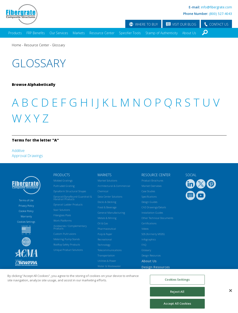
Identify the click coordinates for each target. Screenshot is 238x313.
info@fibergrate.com (216, 7)
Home (16, 45)
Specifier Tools (130, 33)
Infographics (149, 239)
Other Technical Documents (157, 218)
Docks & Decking (107, 202)
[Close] (230, 292)
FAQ (144, 244)
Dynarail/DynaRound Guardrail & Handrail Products (72, 198)
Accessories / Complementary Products (70, 227)
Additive (18, 150)
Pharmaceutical (107, 228)
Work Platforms (62, 220)
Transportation (106, 255)
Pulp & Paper (105, 234)
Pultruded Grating (64, 186)
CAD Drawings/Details (154, 207)
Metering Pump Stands (66, 239)
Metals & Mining (107, 218)
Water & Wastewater (109, 266)
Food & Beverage (107, 207)
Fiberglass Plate (62, 215)
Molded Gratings (63, 180)
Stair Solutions (61, 210)
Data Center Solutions (110, 196)
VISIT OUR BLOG (184, 24)
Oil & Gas (103, 223)
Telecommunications (110, 250)
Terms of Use (26, 200)
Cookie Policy (26, 211)
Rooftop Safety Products (66, 244)
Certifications (149, 223)
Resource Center (101, 33)
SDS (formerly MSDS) (153, 234)
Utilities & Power (107, 261)
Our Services (59, 33)
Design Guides (149, 202)
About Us (189, 33)
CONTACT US (218, 24)
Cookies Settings (177, 281)
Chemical (103, 191)
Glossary (58, 45)
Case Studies (148, 191)
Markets (79, 33)
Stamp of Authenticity (161, 33)
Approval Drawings (27, 155)
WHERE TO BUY (146, 24)
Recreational (105, 239)
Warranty (26, 216)
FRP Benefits (35, 33)
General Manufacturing (111, 212)
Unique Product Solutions (68, 250)
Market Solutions (107, 180)
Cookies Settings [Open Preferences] (26, 221)
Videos (145, 228)
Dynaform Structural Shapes (69, 191)
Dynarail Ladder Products (68, 204)
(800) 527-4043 (220, 13)
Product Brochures (152, 180)
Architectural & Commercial (114, 186)
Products (15, 33)
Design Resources (151, 255)
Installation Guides (152, 212)
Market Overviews (152, 186)
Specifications (149, 196)
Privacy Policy (26, 205)
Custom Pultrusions (64, 234)
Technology (104, 244)
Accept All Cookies (177, 305)
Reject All (177, 293)
